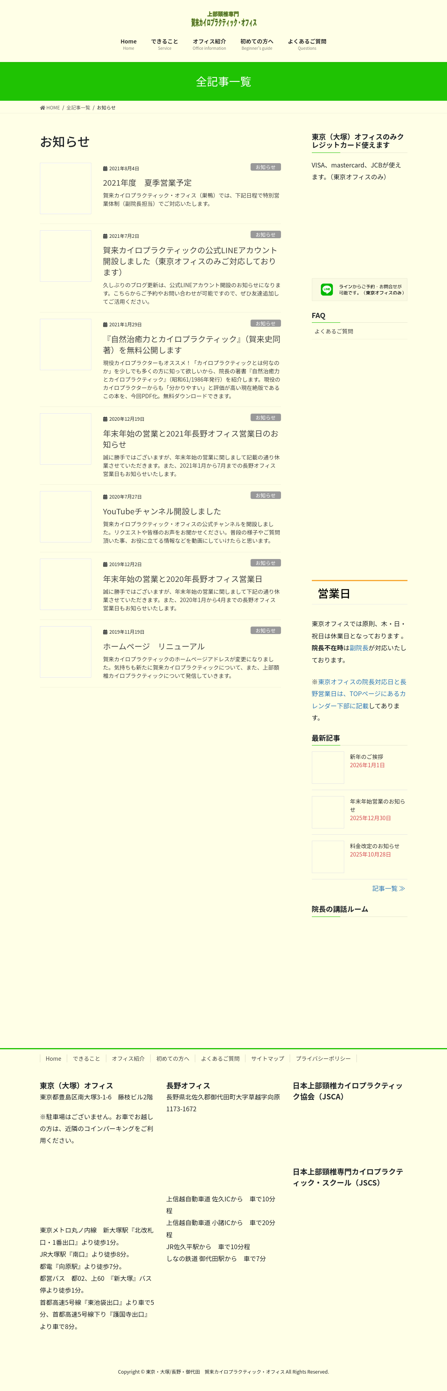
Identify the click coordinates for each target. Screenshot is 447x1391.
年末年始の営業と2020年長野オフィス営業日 (183, 578)
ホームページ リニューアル (154, 646)
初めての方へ (172, 1058)
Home (53, 1058)
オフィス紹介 (128, 1058)
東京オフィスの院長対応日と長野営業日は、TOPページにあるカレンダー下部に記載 (359, 693)
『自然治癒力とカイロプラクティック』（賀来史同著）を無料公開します (192, 344)
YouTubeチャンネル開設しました (162, 511)
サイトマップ (267, 1058)
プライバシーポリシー (323, 1058)
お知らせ (266, 167)
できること (86, 1058)
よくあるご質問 (334, 331)
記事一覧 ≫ (389, 888)
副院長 (359, 647)
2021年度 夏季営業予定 (147, 182)
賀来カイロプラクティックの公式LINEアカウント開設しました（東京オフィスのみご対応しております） (190, 261)
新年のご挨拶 (366, 756)
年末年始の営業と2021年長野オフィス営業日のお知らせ (191, 438)
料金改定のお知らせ (375, 846)
